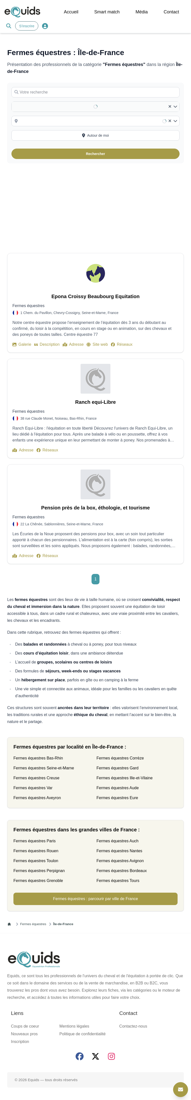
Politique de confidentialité (82, 1034)
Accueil (71, 11)
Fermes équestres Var (32, 788)
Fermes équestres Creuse (36, 778)
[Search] (8, 26)
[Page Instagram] (111, 1056)
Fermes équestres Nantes (119, 851)
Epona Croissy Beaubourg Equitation (95, 296)
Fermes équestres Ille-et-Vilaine (124, 778)
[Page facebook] (80, 1056)
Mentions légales (74, 1026)
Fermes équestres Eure (117, 798)
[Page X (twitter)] (95, 1056)
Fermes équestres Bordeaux (121, 871)
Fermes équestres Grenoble (38, 881)
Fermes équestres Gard (117, 768)
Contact (171, 11)
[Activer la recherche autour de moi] (95, 135)
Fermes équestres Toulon (35, 861)
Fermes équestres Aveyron (37, 798)
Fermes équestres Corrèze (120, 758)
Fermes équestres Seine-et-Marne (43, 768)
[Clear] (169, 107)
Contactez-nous (133, 1026)
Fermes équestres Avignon (120, 861)
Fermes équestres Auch (117, 841)
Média (142, 11)
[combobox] (99, 121)
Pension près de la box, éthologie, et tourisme (95, 507)
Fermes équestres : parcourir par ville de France (95, 899)
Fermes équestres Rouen (35, 851)
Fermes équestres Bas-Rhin (38, 758)
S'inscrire (26, 26)
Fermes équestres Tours (117, 881)
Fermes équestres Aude (117, 788)
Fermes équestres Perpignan (39, 871)
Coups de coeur (25, 1026)
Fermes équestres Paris (34, 841)
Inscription (20, 1041)
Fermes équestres (33, 924)
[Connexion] (44, 26)
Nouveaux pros (24, 1034)
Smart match (107, 11)
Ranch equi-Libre (95, 402)
